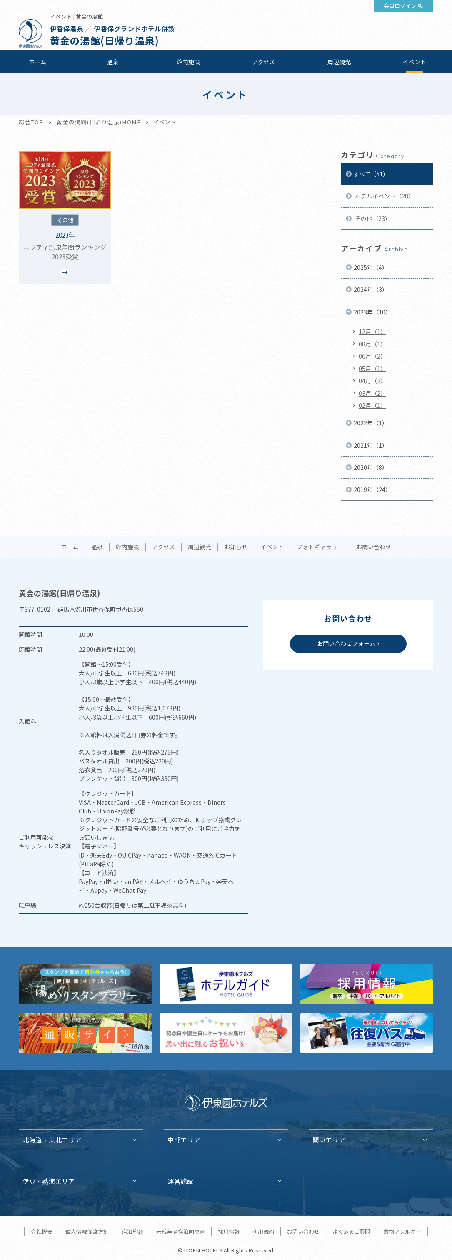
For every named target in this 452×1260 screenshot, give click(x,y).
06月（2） (372, 356)
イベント (414, 62)
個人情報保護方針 (87, 1231)
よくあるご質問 (351, 1231)
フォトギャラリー (320, 547)
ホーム (37, 62)
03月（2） (372, 393)
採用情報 (229, 1231)
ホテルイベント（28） (384, 196)
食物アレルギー (402, 1231)
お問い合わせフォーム (346, 643)
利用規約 (263, 1231)
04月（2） (372, 380)
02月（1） (372, 405)
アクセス (263, 62)
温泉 (113, 62)
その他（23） (372, 218)
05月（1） (372, 368)
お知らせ (235, 547)
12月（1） (372, 331)
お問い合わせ (373, 547)
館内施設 (188, 62)
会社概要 (41, 1231)
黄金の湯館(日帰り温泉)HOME (99, 122)
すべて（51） (371, 174)
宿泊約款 (132, 1231)
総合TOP (31, 122)
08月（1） (372, 344)
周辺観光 (339, 62)
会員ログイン (400, 6)
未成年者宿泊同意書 (180, 1231)
